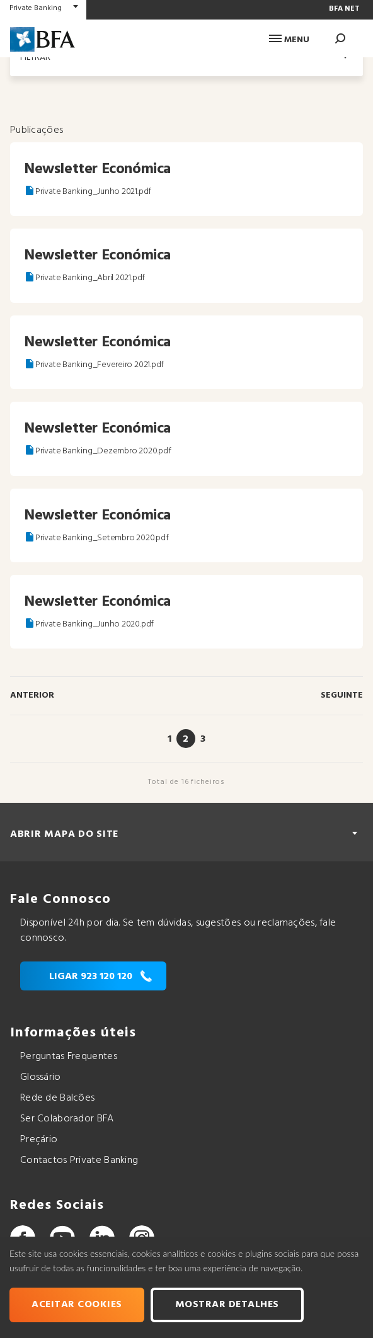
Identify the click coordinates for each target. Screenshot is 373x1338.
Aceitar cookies (77, 1304)
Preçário (38, 1139)
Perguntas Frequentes (68, 1056)
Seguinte (342, 695)
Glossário (40, 1077)
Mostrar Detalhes (227, 1304)
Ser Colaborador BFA (67, 1119)
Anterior (32, 695)
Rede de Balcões (57, 1098)
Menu (289, 40)
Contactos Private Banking (79, 1160)
